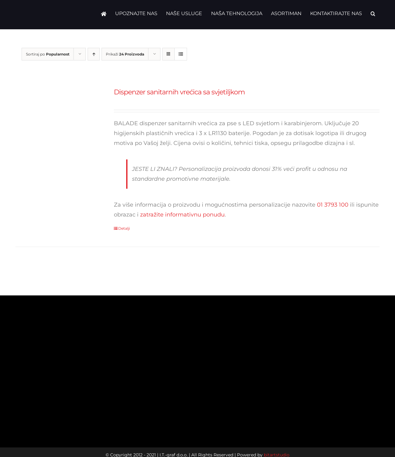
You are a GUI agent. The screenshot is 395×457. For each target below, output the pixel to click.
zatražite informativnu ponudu (182, 214)
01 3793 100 (332, 204)
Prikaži (125, 54)
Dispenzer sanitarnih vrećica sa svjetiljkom (179, 92)
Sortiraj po (47, 54)
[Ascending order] (94, 54)
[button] (373, 14)
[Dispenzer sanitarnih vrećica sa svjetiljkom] (57, 130)
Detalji (124, 228)
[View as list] (181, 54)
